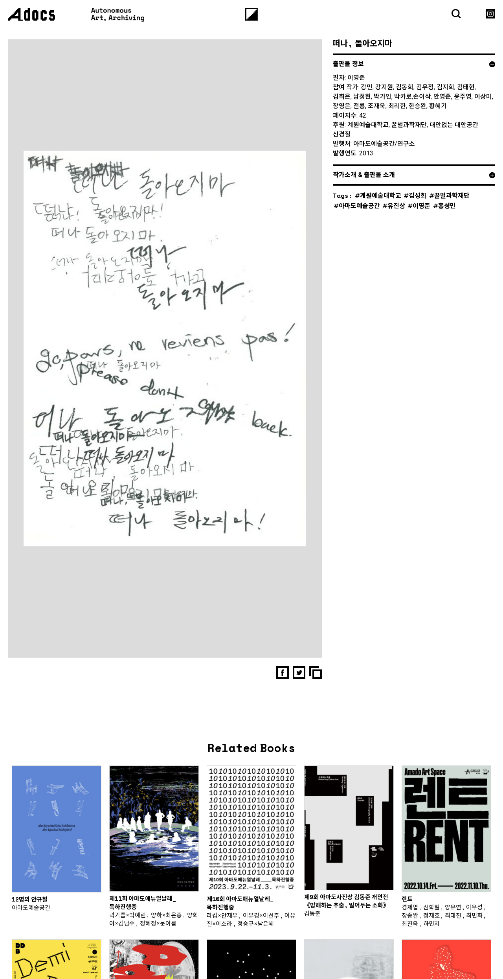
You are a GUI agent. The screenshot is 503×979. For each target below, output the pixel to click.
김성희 (417, 195)
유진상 (396, 205)
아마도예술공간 (359, 205)
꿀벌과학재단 (452, 195)
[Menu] (251, 14)
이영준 (421, 205)
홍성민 (447, 205)
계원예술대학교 (380, 195)
